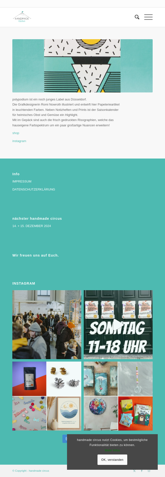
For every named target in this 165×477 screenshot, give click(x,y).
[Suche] (134, 17)
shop (15, 133)
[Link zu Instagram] (149, 470)
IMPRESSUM (21, 181)
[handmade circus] (68, 17)
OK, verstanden (112, 460)
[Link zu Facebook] (141, 470)
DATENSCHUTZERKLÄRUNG (33, 189)
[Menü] (146, 17)
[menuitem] (134, 17)
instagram (19, 141)
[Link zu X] (134, 470)
